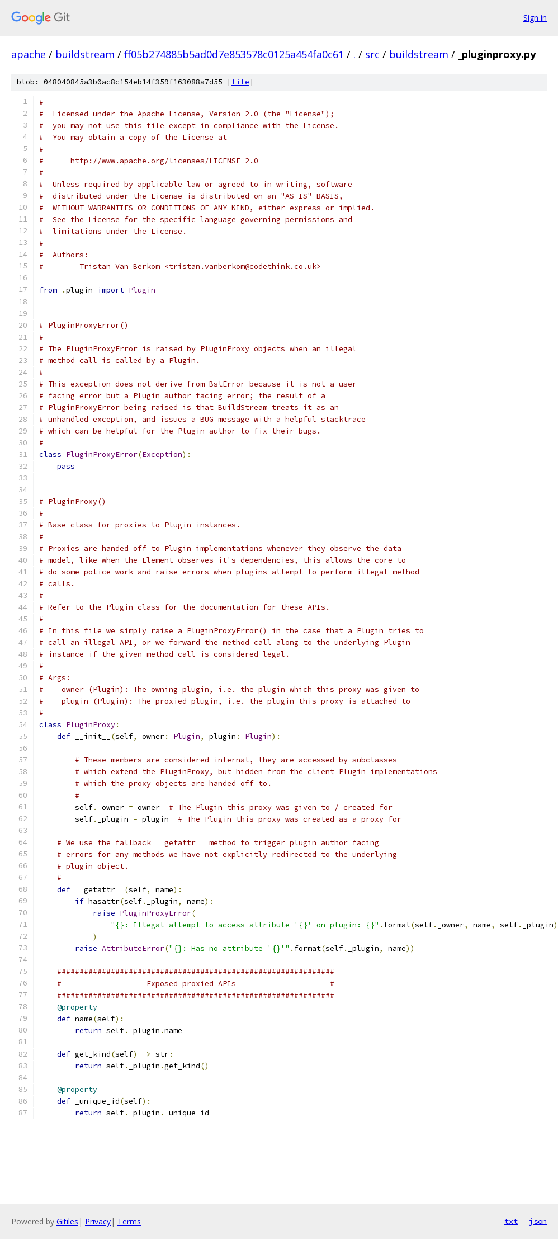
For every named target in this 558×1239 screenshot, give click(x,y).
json (538, 1221)
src (372, 54)
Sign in (535, 17)
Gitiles (67, 1221)
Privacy (98, 1221)
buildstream (85, 54)
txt (511, 1221)
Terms (129, 1221)
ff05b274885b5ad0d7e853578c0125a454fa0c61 (234, 54)
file (240, 82)
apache (28, 54)
